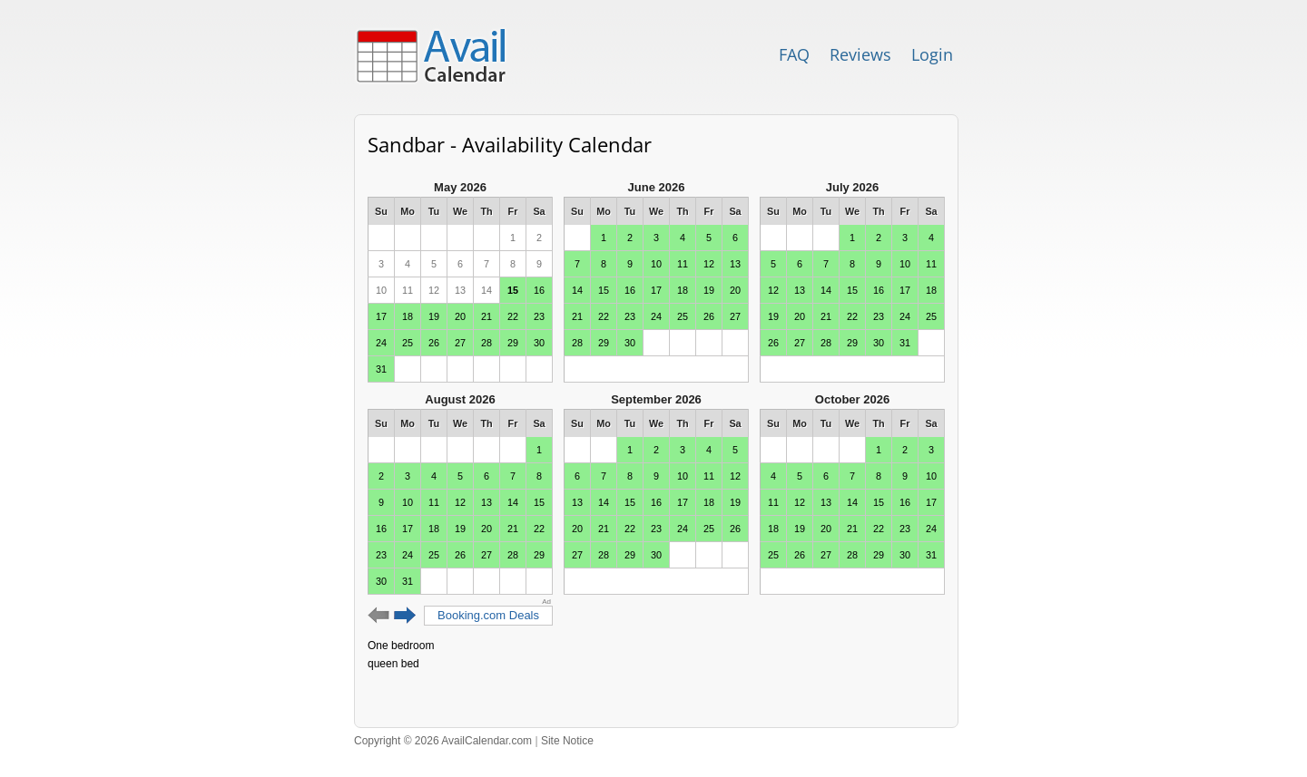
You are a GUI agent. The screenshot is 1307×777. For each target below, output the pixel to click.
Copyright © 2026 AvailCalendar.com (443, 740)
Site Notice (567, 740)
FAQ (794, 54)
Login (932, 54)
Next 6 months (405, 616)
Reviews (860, 54)
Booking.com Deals (488, 615)
